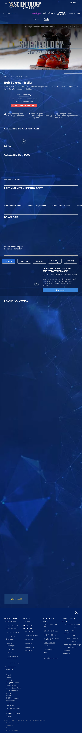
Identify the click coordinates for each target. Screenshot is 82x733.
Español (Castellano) (13, 688)
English (8, 675)
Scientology (67, 624)
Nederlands (10, 701)
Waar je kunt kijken (31, 635)
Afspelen (60, 290)
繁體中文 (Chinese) (13, 713)
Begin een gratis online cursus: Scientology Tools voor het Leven (66, 116)
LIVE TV (26, 619)
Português (10, 706)
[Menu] (6, 4)
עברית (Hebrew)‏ (12, 690)
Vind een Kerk (73, 632)
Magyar (9, 693)
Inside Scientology (13, 632)
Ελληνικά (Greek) (12, 683)
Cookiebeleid (9, 725)
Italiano (8, 695)
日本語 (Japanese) (13, 698)
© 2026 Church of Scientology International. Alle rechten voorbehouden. (25, 720)
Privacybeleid (10, 728)
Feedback (28, 644)
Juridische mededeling (12, 730)
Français (9, 716)
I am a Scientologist (13, 663)
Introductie (29, 631)
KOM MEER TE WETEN (23, 105)
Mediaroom (29, 640)
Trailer (46, 19)
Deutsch (9, 680)
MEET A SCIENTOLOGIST (16, 76)
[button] (80, 261)
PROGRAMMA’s (10, 619)
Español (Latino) (12, 685)
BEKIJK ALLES (16, 599)
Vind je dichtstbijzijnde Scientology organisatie (15, 115)
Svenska (9, 711)
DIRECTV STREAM (51, 631)
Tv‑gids (27, 622)
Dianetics (66, 639)
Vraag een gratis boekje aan (41, 116)
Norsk (8, 703)
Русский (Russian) (13, 708)
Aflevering (36, 19)
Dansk (8, 678)
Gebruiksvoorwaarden (12, 723)
